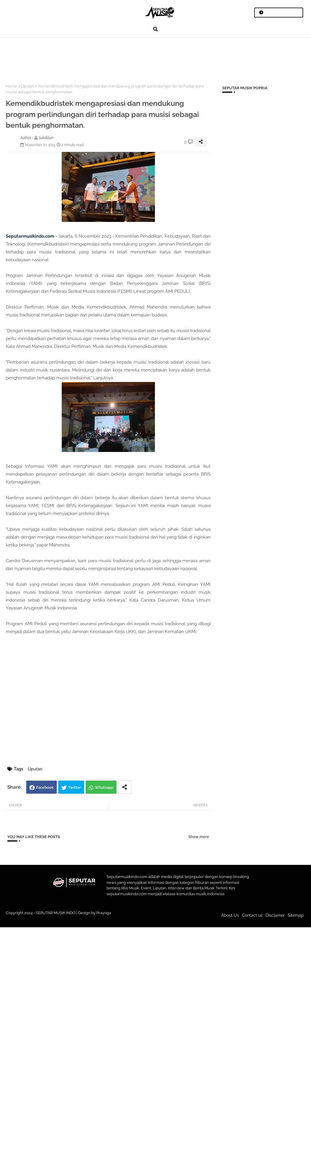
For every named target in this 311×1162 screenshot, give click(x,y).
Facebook (45, 787)
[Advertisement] (107, 57)
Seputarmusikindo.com (30, 236)
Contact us (252, 915)
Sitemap (296, 915)
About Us (230, 915)
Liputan (27, 86)
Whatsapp (104, 787)
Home (11, 86)
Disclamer (275, 915)
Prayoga (103, 913)
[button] (155, 29)
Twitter (74, 787)
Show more (198, 837)
